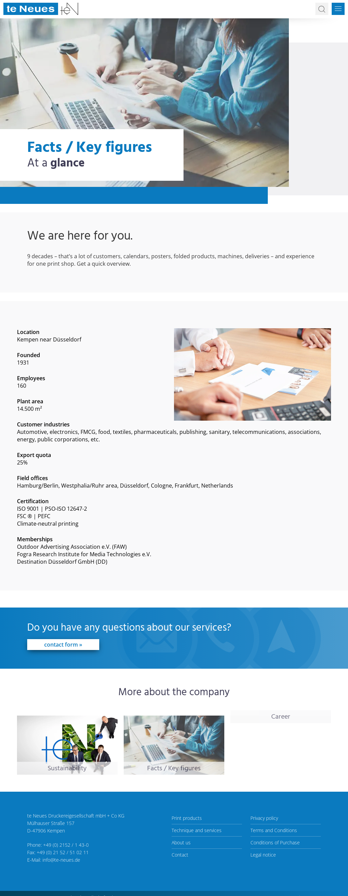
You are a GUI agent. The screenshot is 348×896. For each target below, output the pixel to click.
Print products (187, 818)
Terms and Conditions (273, 830)
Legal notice (263, 854)
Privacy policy (264, 818)
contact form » (63, 644)
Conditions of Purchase (275, 842)
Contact (180, 854)
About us (181, 842)
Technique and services (197, 830)
